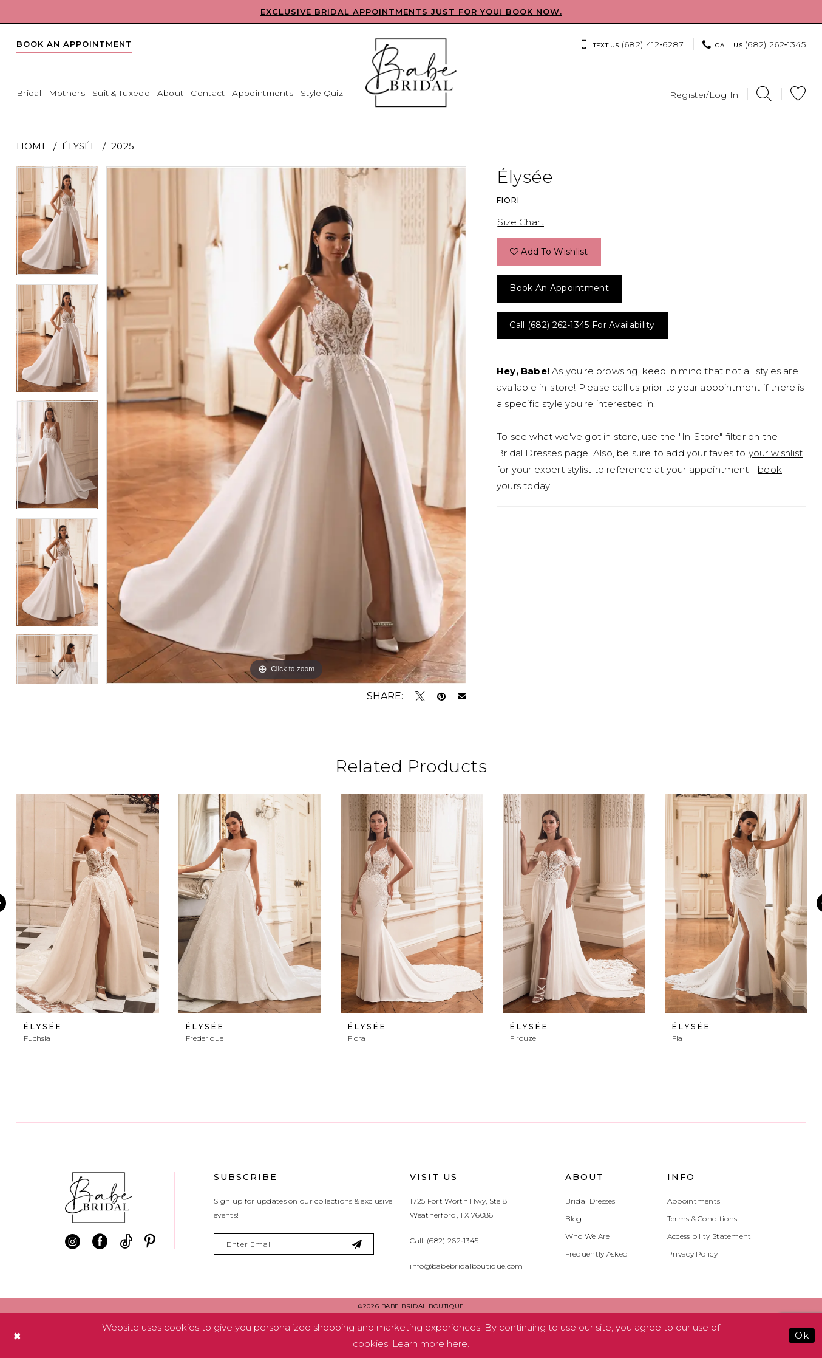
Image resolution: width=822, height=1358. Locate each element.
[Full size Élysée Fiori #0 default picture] (286, 425)
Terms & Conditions (702, 1218)
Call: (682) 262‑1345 (444, 1240)
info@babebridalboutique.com (466, 1266)
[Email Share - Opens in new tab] (462, 696)
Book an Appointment (559, 288)
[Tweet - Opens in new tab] (420, 696)
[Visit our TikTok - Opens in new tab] (126, 1241)
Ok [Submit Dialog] (802, 1335)
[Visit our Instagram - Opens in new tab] (72, 1241)
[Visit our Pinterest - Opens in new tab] (149, 1241)
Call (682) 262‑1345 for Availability (581, 325)
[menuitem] (74, 43)
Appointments (694, 1200)
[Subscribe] (358, 1244)
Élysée (79, 146)
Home (32, 146)
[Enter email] (294, 1244)
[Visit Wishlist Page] (798, 93)
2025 (122, 146)
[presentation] (87, 903)
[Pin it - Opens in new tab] (441, 696)
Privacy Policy (692, 1253)
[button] (704, 94)
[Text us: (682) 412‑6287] (632, 44)
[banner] (411, 73)
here (457, 1343)
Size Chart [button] (520, 222)
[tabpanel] (57, 225)
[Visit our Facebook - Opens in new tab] (99, 1241)
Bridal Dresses (590, 1200)
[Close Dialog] (17, 1335)
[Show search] (764, 93)
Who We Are (587, 1236)
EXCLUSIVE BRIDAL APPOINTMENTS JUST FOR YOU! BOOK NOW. (411, 11)
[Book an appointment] (74, 43)
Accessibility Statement (709, 1236)
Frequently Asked (596, 1253)
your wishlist (776, 453)
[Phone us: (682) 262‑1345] (754, 44)
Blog (573, 1218)
